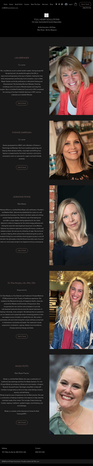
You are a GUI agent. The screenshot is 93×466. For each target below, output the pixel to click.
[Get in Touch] (22, 250)
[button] (75, 4)
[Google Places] (56, 4)
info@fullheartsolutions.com (10, 8)
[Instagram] (62, 4)
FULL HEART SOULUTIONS (46, 19)
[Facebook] (59, 4)
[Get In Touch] (85, 4)
